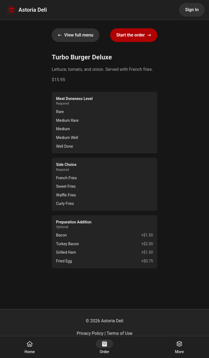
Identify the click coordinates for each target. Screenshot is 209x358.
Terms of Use (120, 333)
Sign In (192, 9)
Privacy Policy (90, 333)
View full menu (75, 35)
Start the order (133, 35)
